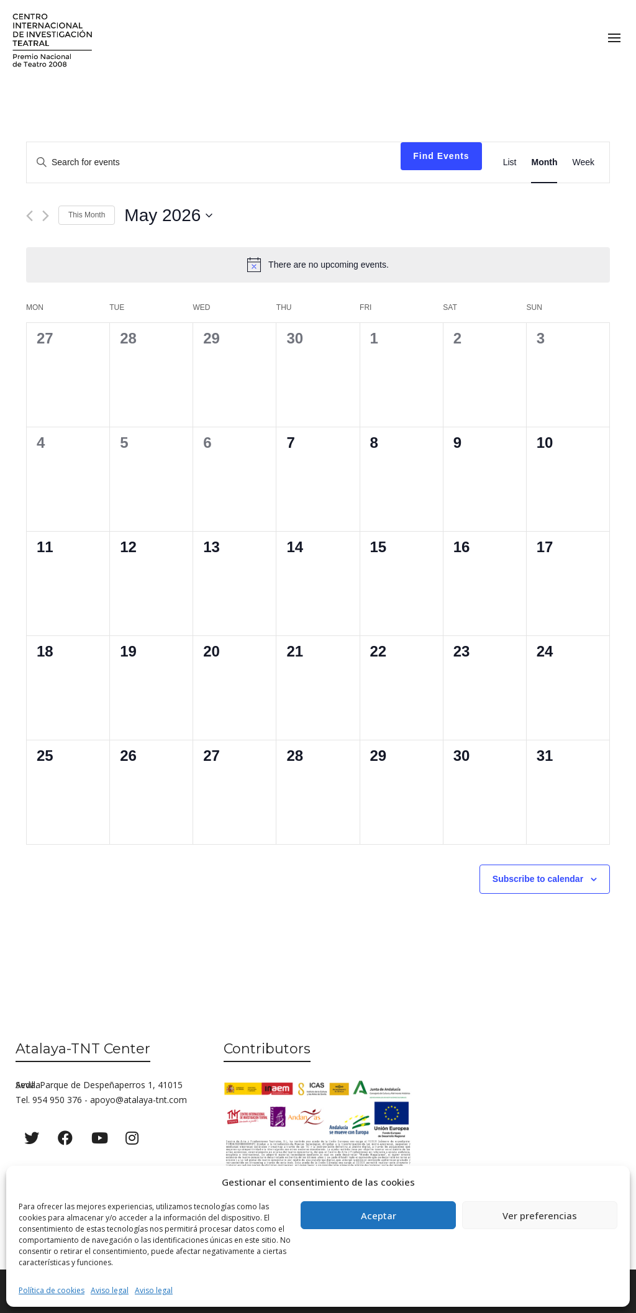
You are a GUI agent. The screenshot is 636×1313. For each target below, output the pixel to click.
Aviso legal (110, 1290)
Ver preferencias (539, 1215)
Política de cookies (51, 1290)
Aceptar (378, 1215)
